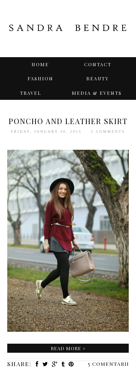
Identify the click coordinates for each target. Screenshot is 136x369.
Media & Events (97, 93)
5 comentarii (108, 363)
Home (40, 64)
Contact (97, 64)
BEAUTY (97, 78)
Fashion (40, 78)
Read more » (68, 348)
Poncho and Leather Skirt (68, 121)
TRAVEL (30, 93)
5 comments (108, 131)
